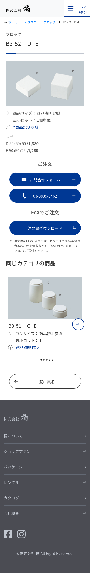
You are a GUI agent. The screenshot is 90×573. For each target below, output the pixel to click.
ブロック (49, 22)
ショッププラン (17, 451)
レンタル (11, 482)
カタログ (30, 22)
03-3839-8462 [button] (45, 196)
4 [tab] (49, 360)
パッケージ (13, 467)
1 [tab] (41, 360)
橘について (13, 436)
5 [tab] (52, 360)
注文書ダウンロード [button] (45, 228)
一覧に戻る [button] (44, 381)
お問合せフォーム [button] (45, 180)
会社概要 (11, 513)
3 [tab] (47, 360)
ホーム (12, 22)
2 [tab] (44, 360)
